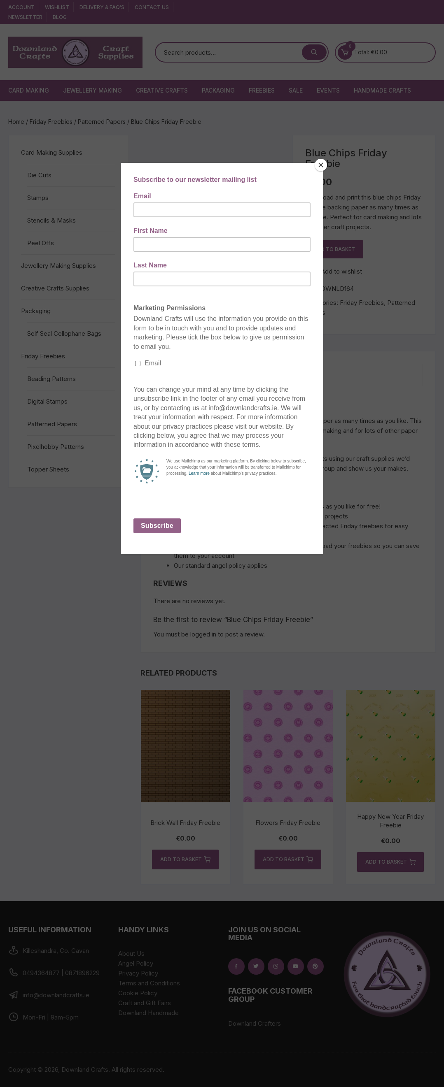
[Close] (321, 165)
